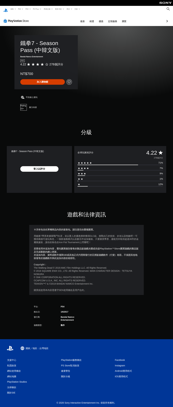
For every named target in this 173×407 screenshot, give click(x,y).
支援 (76, 9)
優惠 (84, 18)
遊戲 (12, 9)
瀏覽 (107, 18)
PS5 (19, 9)
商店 (68, 9)
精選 (74, 18)
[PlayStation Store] (17, 17)
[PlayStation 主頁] (5, 9)
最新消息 (58, 9)
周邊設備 (47, 9)
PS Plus (36, 9)
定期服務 (95, 18)
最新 (65, 18)
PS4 (27, 9)
